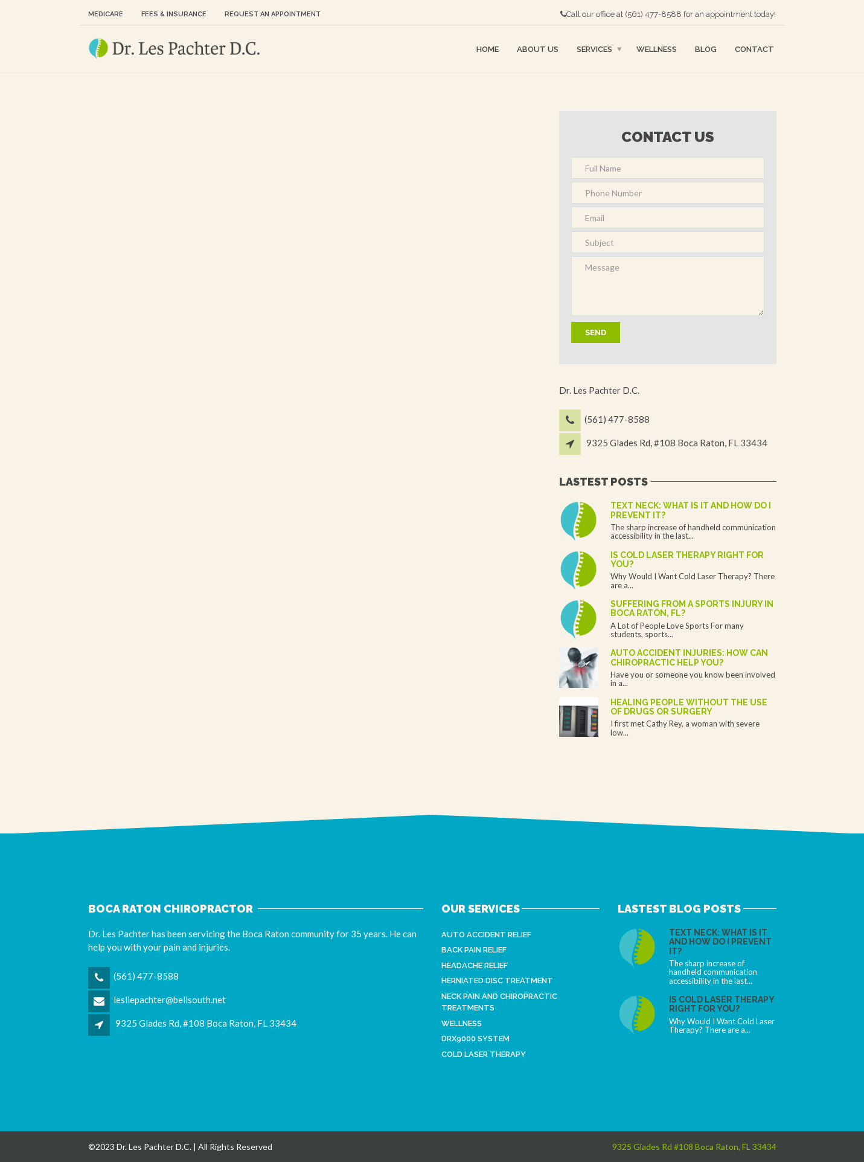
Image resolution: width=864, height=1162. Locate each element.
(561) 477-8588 (653, 14)
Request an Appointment (273, 14)
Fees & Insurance (173, 14)
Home (487, 48)
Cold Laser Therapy (483, 1054)
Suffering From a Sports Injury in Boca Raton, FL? (691, 608)
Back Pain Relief (474, 949)
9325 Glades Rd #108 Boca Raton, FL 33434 (694, 1146)
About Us (537, 48)
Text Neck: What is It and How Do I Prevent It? (690, 510)
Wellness (656, 48)
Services (594, 48)
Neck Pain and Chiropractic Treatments (499, 1002)
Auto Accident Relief (486, 934)
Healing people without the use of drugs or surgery (688, 707)
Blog (706, 48)
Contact (754, 48)
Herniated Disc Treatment (497, 980)
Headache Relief (474, 965)
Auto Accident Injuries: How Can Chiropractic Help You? (689, 657)
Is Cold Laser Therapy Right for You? (687, 559)
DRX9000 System (475, 1038)
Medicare (105, 14)
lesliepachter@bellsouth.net (170, 999)
